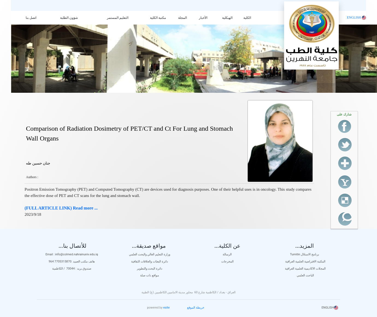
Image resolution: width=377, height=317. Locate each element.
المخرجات (227, 261)
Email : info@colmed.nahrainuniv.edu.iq (71, 254)
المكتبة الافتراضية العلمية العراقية (305, 261)
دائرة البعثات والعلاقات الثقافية (149, 261)
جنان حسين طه (38, 163)
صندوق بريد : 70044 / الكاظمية (72, 268)
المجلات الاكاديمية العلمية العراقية (305, 268)
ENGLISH (356, 17)
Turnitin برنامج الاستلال (305, 254)
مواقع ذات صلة (149, 275)
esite (166, 307)
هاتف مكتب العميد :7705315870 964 (72, 261)
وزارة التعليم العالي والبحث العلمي (149, 254)
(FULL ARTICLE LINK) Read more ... (61, 208)
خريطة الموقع (195, 307)
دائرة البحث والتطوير (149, 268)
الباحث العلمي (305, 275)
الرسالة (227, 254)
